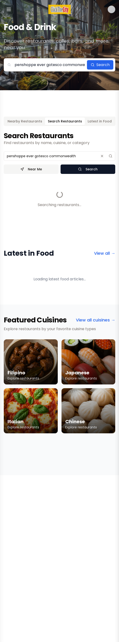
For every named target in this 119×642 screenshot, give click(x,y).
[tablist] (59, 121)
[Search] (110, 156)
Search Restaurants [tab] (65, 121)
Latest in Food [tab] (100, 121)
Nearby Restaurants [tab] (25, 121)
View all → (104, 253)
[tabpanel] (59, 175)
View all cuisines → (95, 320)
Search (100, 64)
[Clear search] (102, 156)
